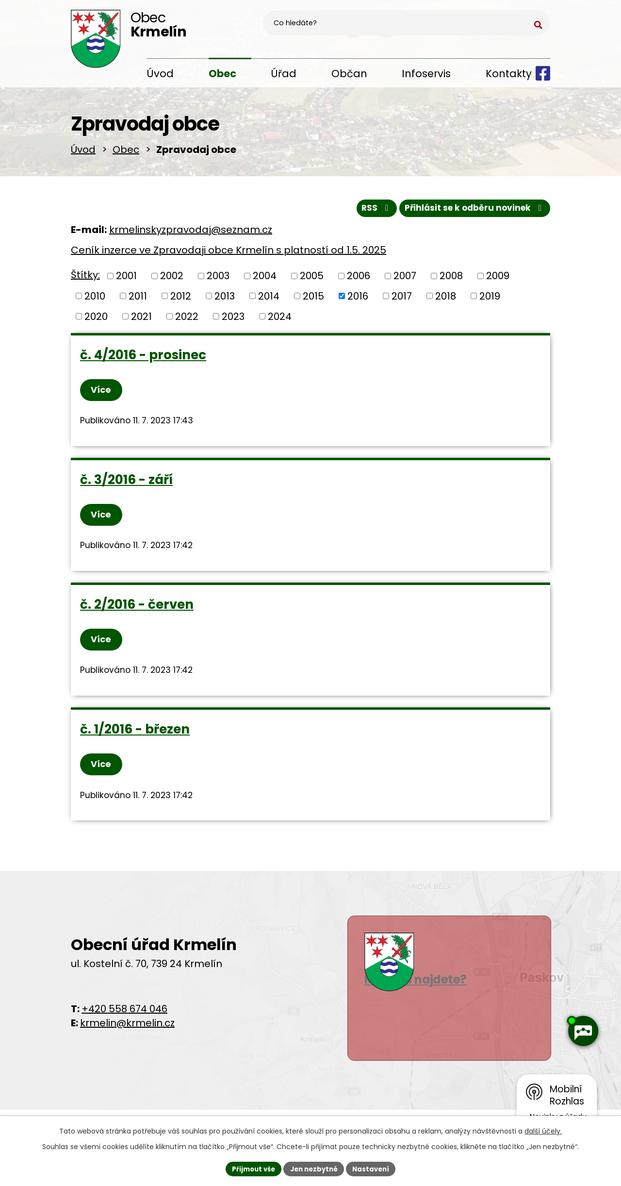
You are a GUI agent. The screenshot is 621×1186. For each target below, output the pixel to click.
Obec (222, 74)
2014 (268, 299)
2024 (280, 319)
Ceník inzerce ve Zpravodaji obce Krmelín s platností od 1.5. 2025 (228, 253)
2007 (404, 278)
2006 (358, 278)
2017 (402, 299)
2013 (224, 299)
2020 (96, 319)
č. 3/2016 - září (127, 486)
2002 (171, 278)
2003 (218, 278)
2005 (312, 278)
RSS (368, 210)
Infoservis (426, 74)
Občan (349, 74)
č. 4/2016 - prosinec (144, 358)
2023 (233, 319)
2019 (489, 299)
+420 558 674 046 (124, 1024)
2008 (451, 278)
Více (104, 393)
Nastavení (374, 1168)
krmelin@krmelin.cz (127, 1038)
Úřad (283, 74)
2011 (138, 299)
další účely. (543, 1130)
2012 (180, 299)
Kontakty (509, 74)
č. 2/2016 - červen (137, 613)
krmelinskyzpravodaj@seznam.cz (190, 233)
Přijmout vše (250, 1168)
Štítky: (85, 278)
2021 (141, 319)
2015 (313, 299)
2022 (186, 319)
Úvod (160, 74)
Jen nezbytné (314, 1168)
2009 (497, 278)
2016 (357, 299)
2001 (126, 278)
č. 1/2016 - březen (135, 742)
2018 (445, 299)
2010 (94, 299)
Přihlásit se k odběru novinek (471, 210)
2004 (265, 278)
